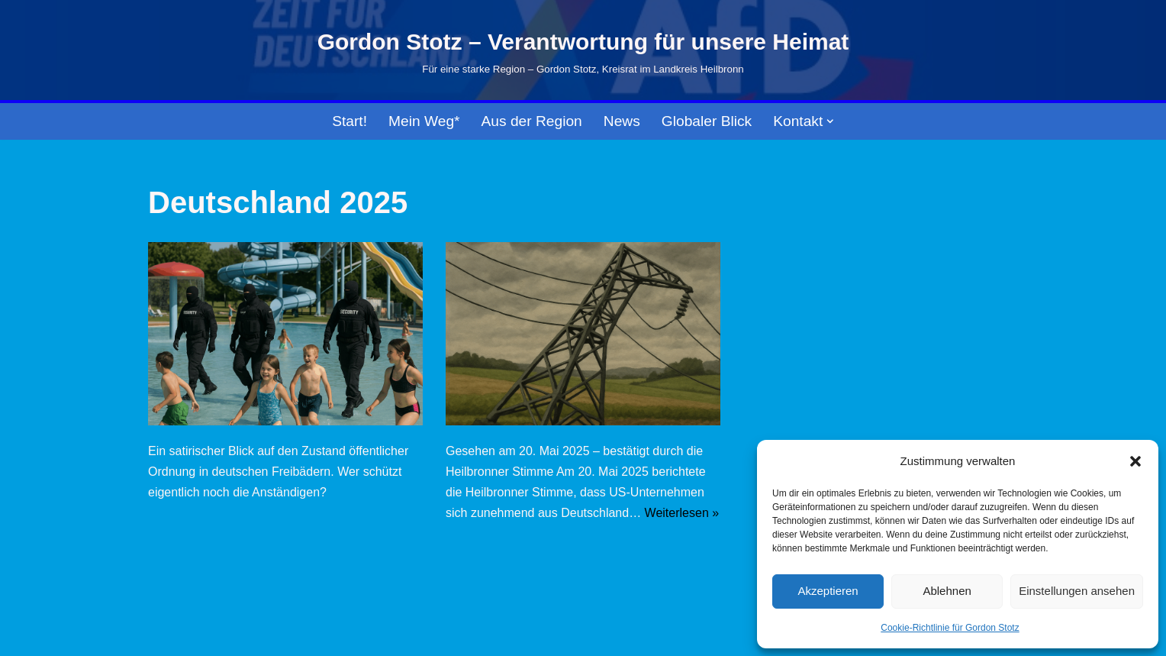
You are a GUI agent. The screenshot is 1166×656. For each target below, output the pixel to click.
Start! (349, 121)
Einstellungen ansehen (1077, 590)
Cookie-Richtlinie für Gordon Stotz (950, 627)
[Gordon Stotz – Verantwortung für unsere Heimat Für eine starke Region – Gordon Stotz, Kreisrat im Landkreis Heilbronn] (583, 50)
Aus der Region (532, 121)
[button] (1135, 461)
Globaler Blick (707, 121)
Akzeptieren (827, 590)
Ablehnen (947, 590)
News (622, 121)
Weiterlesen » (682, 512)
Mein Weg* (424, 121)
